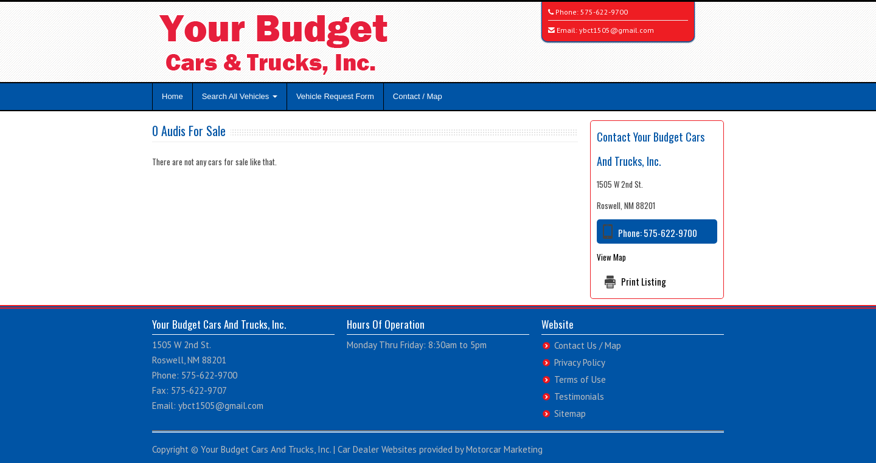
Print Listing (643, 281)
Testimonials (579, 396)
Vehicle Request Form (335, 96)
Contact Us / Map (587, 345)
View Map (611, 257)
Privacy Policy (579, 362)
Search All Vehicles (239, 96)
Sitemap (570, 413)
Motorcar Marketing (504, 449)
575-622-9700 (604, 11)
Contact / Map (417, 96)
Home (172, 96)
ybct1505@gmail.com (616, 30)
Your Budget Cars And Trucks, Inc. (266, 449)
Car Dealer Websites (377, 449)
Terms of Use (580, 379)
